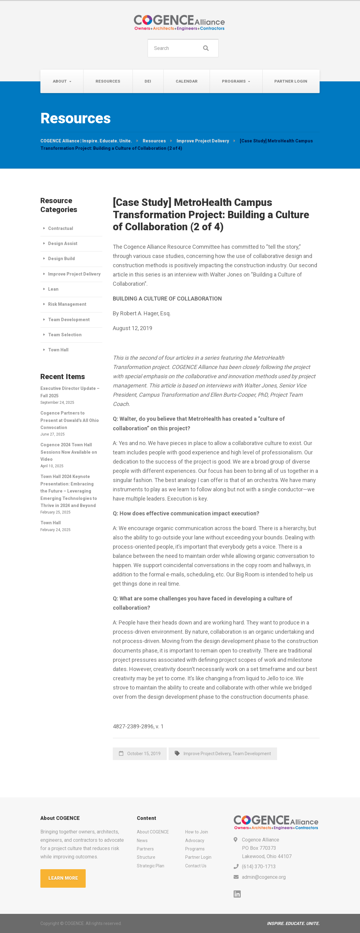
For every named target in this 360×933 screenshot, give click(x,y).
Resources (108, 81)
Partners (145, 848)
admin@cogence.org (264, 877)
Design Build (61, 258)
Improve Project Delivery (207, 753)
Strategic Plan (150, 865)
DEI (148, 81)
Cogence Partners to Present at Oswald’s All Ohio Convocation (69, 420)
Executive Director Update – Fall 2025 (70, 392)
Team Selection (65, 334)
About (60, 81)
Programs (234, 81)
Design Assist (62, 243)
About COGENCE (153, 831)
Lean (53, 289)
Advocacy (194, 840)
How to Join (196, 831)
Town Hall (58, 349)
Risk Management (67, 304)
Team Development (251, 753)
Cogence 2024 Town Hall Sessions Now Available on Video (68, 452)
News (142, 840)
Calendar (187, 81)
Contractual (60, 228)
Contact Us (196, 865)
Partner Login (290, 81)
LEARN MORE (63, 878)
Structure (146, 857)
